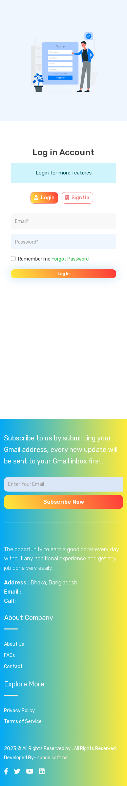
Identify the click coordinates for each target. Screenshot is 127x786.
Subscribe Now (63, 502)
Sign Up (77, 198)
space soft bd (52, 758)
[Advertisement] (63, 355)
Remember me (53, 259)
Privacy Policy (19, 710)
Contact (13, 666)
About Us (14, 644)
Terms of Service (23, 721)
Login (44, 198)
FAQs (9, 655)
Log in (64, 273)
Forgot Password (70, 259)
